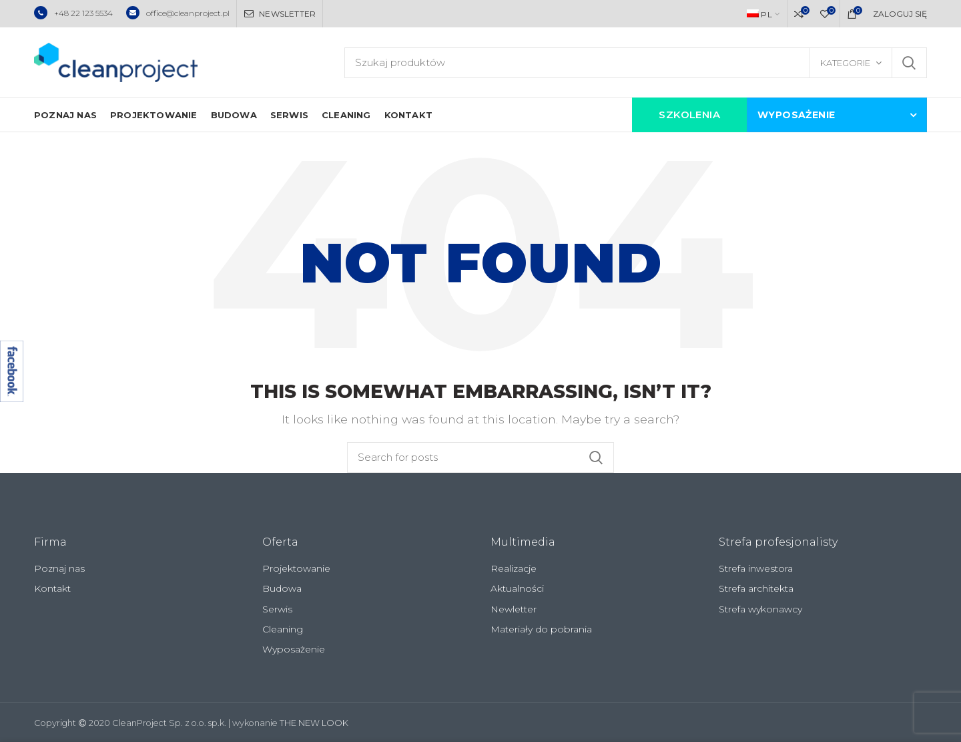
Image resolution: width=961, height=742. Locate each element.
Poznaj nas (59, 568)
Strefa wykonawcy (760, 609)
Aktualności (517, 588)
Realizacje (514, 568)
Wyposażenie (293, 649)
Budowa (282, 588)
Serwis (277, 609)
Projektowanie (296, 568)
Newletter (514, 609)
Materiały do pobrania (541, 629)
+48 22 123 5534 (73, 13)
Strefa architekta (756, 588)
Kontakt (52, 588)
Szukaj (909, 62)
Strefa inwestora (756, 568)
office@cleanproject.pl (178, 13)
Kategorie (845, 62)
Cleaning (282, 629)
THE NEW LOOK (314, 723)
